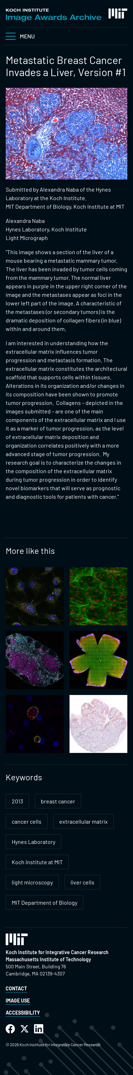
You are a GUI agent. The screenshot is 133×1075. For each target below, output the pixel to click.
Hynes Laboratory (33, 841)
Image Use (18, 1001)
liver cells (82, 882)
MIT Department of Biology (44, 902)
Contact (16, 988)
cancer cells (26, 821)
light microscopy (32, 882)
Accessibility (23, 1013)
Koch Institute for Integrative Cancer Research (57, 952)
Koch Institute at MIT (37, 862)
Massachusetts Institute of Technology (48, 959)
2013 (17, 801)
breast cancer (58, 801)
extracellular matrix (83, 821)
